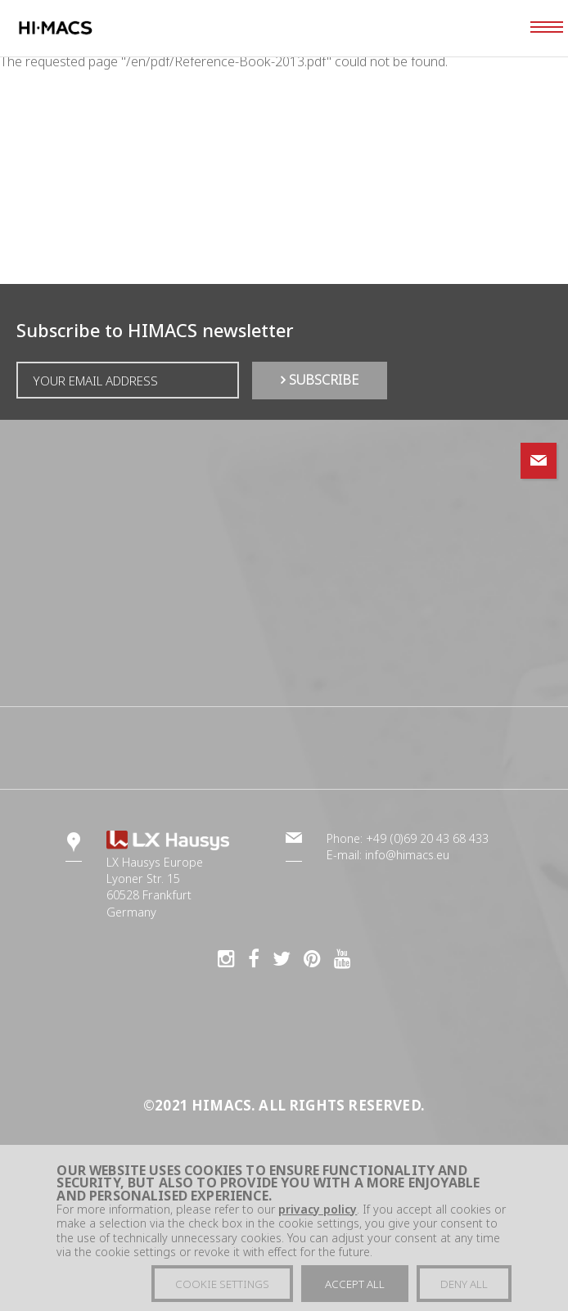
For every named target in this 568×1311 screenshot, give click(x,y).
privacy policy (317, 1214)
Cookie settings (222, 1289)
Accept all (355, 1289)
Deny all (464, 1289)
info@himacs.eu (407, 855)
